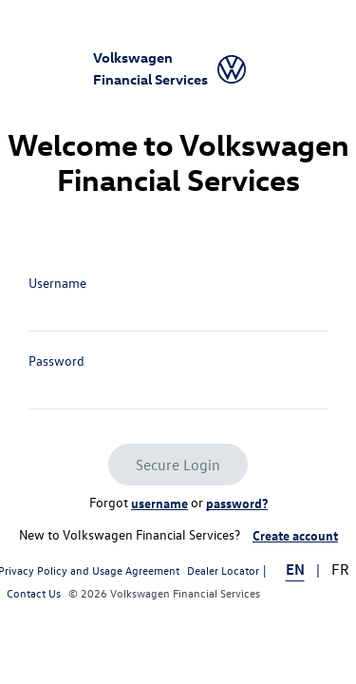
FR (340, 569)
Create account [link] (295, 534)
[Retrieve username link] (159, 503)
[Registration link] (295, 535)
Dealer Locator (223, 570)
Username (57, 283)
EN (295, 569)
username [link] (159, 502)
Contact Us (34, 592)
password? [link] (237, 502)
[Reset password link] (237, 503)
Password (56, 361)
